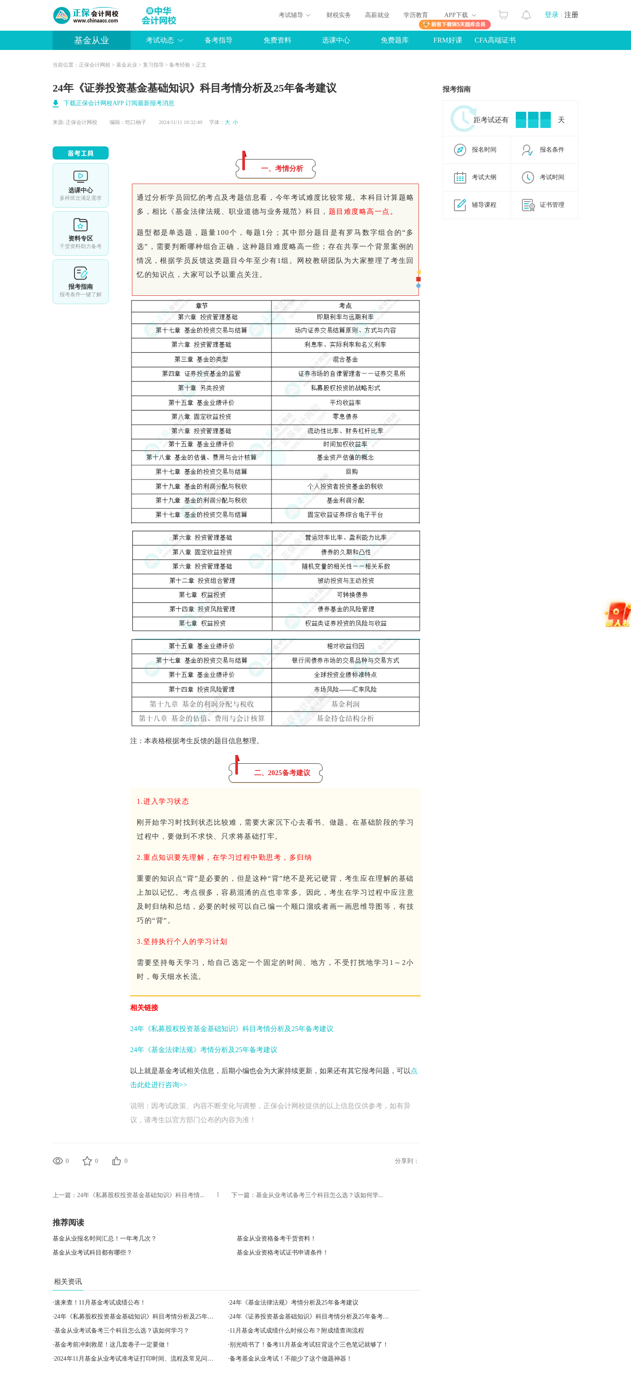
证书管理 (552, 205)
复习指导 (153, 65)
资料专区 (80, 233)
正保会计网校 (94, 65)
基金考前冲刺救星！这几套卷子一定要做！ (112, 1344)
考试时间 (552, 177)
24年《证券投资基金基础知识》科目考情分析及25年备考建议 (312, 1316)
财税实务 (338, 15)
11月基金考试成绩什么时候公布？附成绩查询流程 (297, 1330)
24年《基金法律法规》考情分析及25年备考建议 (203, 1049)
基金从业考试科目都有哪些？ (92, 1252)
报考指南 (80, 282)
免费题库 (395, 40)
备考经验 (179, 65)
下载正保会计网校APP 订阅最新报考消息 (119, 103)
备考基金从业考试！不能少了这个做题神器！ (291, 1358)
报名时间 (484, 149)
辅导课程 (484, 205)
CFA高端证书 (495, 40)
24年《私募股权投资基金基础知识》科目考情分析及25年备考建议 (231, 1028)
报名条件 (552, 149)
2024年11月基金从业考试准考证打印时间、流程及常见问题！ (137, 1358)
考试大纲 (484, 177)
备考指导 (219, 40)
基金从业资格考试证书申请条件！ (283, 1252)
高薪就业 (377, 15)
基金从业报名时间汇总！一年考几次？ (105, 1238)
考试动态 (160, 40)
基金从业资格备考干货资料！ (276, 1238)
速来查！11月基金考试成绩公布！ (100, 1302)
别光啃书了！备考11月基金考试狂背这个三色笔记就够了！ (309, 1344)
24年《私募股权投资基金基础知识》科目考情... (141, 1195)
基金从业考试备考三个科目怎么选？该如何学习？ (121, 1330)
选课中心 (336, 40)
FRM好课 (447, 40)
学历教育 (416, 15)
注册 (571, 14)
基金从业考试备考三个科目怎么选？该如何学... (319, 1195)
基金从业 (91, 40)
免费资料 (277, 40)
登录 (552, 14)
